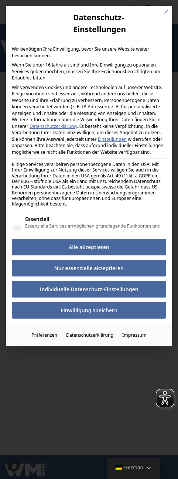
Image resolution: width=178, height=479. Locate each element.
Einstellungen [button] (112, 138)
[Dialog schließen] (166, 11)
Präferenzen (44, 335)
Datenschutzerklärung (53, 125)
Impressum (134, 335)
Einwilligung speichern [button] (89, 309)
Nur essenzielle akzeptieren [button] (89, 267)
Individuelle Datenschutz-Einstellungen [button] (89, 288)
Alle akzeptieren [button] (89, 246)
